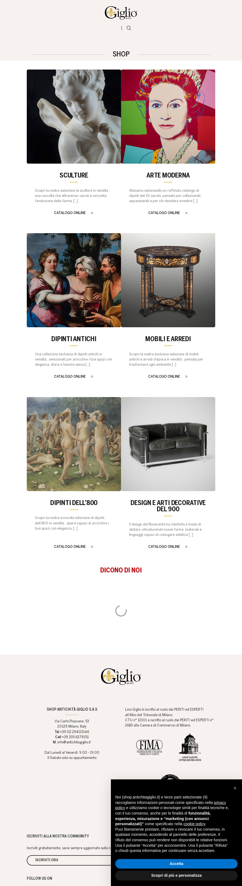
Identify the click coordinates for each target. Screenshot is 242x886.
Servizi (191, 748)
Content (209, 757)
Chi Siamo (150, 748)
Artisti (149, 757)
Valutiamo (132, 757)
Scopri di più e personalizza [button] (176, 875)
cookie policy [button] (194, 824)
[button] (235, 788)
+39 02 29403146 (74, 665)
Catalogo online (70, 218)
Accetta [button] (177, 863)
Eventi (209, 748)
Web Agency (97, 874)
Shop (131, 748)
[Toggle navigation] (114, 31)
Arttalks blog (168, 757)
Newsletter (190, 757)
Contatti (172, 748)
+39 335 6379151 (75, 670)
